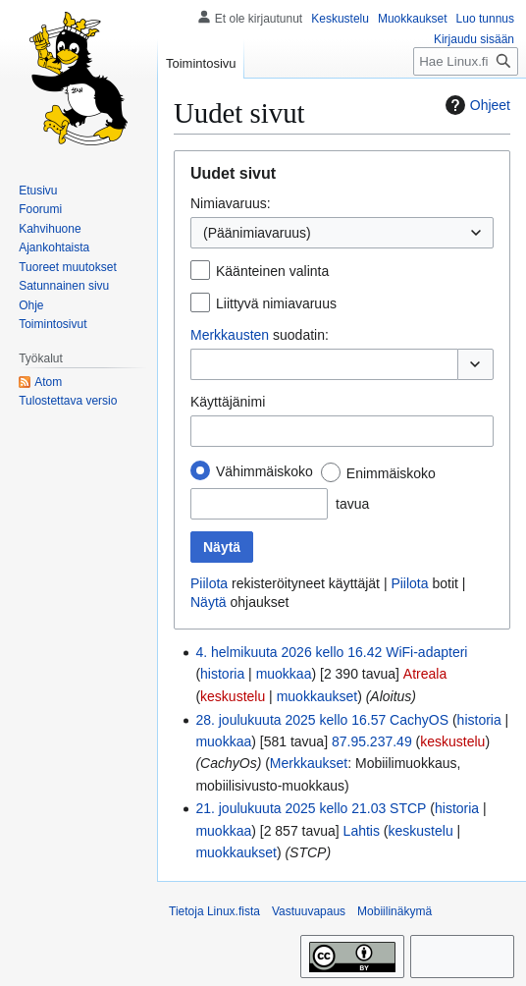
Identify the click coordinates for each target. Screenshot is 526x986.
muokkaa (284, 674)
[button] (475, 364)
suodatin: (259, 335)
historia (222, 674)
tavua (352, 504)
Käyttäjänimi (227, 402)
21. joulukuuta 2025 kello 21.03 (290, 808)
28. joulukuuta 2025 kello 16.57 (290, 720)
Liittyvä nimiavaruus (276, 303)
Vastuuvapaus (308, 911)
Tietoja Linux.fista (214, 911)
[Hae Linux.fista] (465, 61)
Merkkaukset (308, 763)
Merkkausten (229, 335)
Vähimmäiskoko (264, 471)
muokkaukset (317, 696)
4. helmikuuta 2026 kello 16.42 (288, 652)
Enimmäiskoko (391, 473)
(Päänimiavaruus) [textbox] (257, 233)
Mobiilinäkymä (394, 911)
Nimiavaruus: (230, 203)
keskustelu (232, 696)
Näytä (208, 602)
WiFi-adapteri (426, 652)
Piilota (209, 583)
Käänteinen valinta (272, 271)
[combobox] (342, 232)
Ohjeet (475, 105)
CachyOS (419, 720)
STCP (408, 808)
